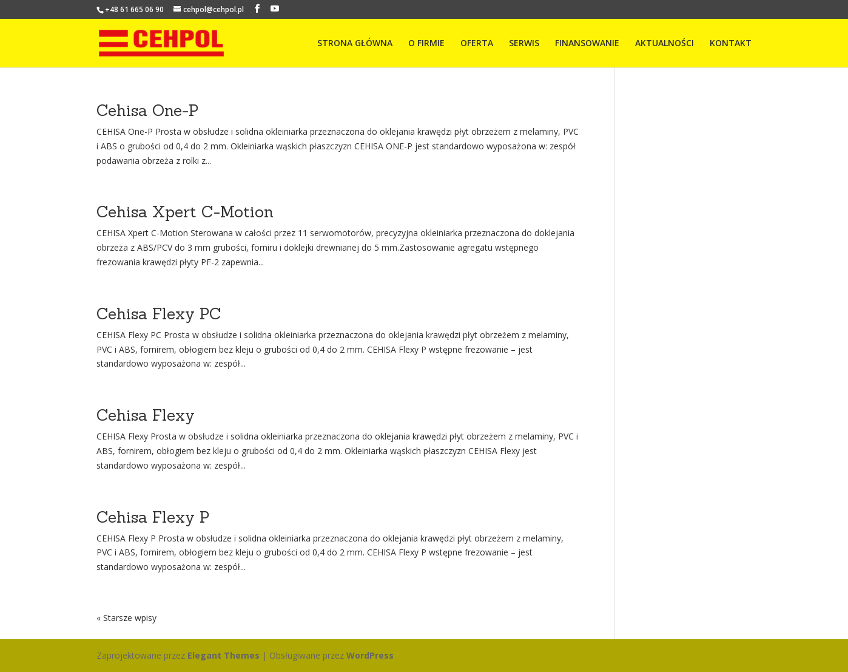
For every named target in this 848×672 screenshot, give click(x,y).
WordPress (370, 655)
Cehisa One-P (147, 110)
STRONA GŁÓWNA (354, 44)
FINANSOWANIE (587, 44)
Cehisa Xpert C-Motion (185, 212)
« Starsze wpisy (126, 617)
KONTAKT (731, 44)
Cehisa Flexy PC (158, 314)
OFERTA (476, 44)
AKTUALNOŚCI (664, 44)
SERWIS (524, 44)
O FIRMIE (426, 44)
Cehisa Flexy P (152, 517)
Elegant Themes (223, 655)
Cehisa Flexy (145, 415)
